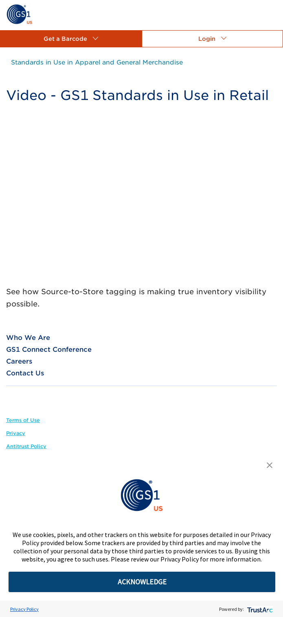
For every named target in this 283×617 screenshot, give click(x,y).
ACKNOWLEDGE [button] (142, 581)
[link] (19, 13)
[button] (70, 39)
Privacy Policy (24, 609)
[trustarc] (259, 609)
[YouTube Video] (141, 199)
